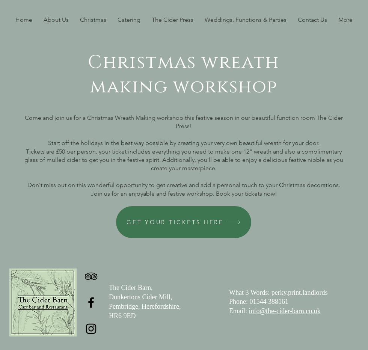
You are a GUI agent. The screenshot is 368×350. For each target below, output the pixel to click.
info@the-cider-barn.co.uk (285, 311)
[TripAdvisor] (91, 276)
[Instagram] (91, 329)
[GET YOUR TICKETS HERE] (183, 222)
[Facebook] (91, 302)
